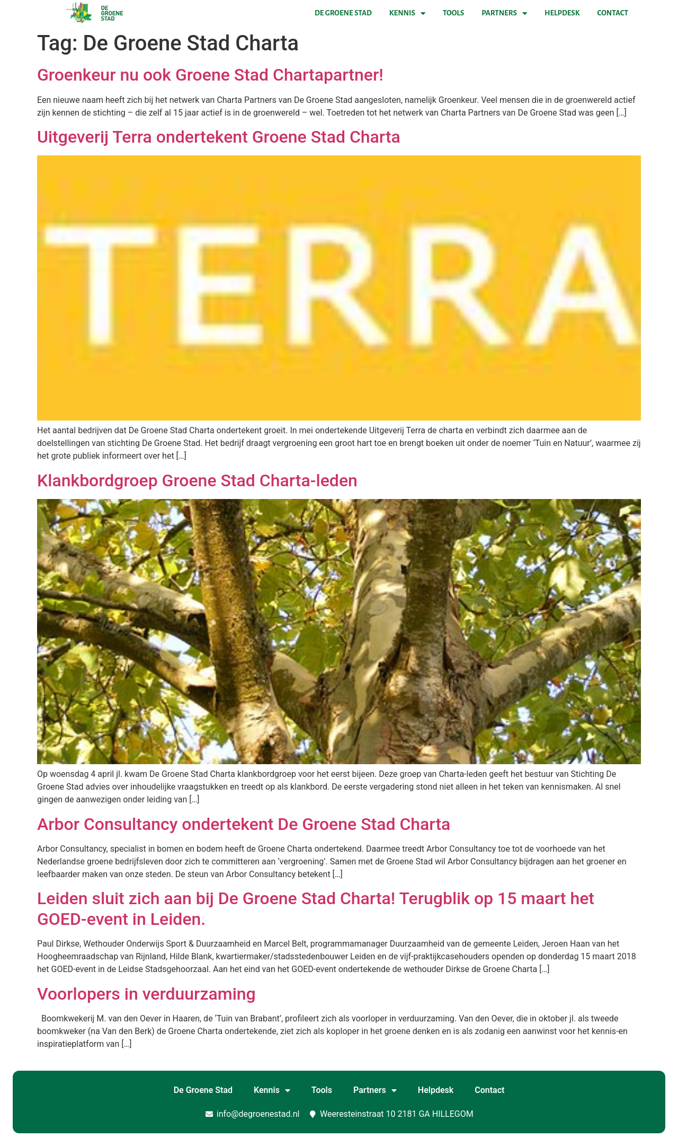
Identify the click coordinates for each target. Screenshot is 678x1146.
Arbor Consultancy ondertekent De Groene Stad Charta (243, 824)
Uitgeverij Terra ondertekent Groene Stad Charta (218, 137)
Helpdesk (562, 13)
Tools (453, 13)
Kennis (407, 13)
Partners (504, 13)
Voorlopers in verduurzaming (146, 994)
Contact (612, 13)
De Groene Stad (343, 13)
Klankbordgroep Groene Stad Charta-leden (197, 480)
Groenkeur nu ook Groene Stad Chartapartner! (210, 75)
